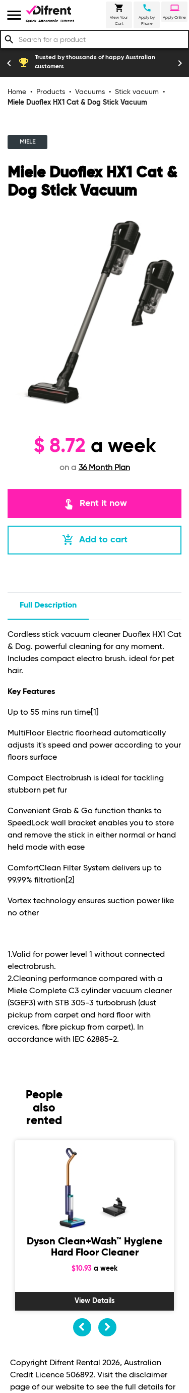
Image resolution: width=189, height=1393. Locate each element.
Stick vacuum (137, 92)
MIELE (27, 142)
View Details (95, 1301)
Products (50, 92)
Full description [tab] (48, 605)
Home (17, 92)
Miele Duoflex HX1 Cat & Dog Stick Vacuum (77, 102)
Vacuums (90, 92)
